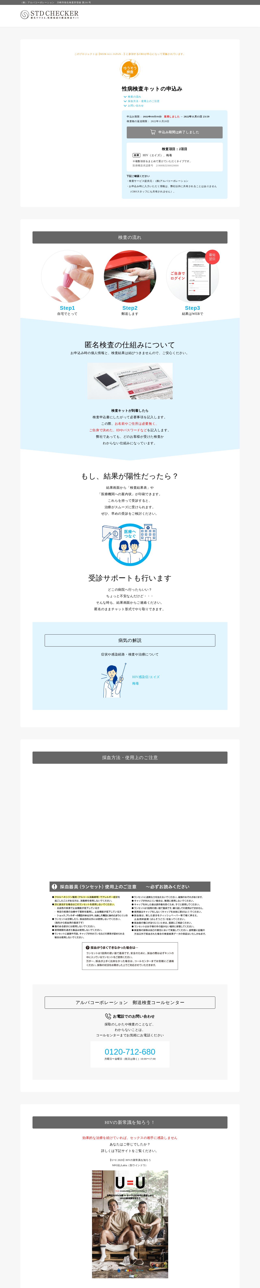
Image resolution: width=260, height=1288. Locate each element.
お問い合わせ (135, 105)
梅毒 (135, 683)
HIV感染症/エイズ (146, 677)
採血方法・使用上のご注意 (143, 101)
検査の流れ (134, 96)
